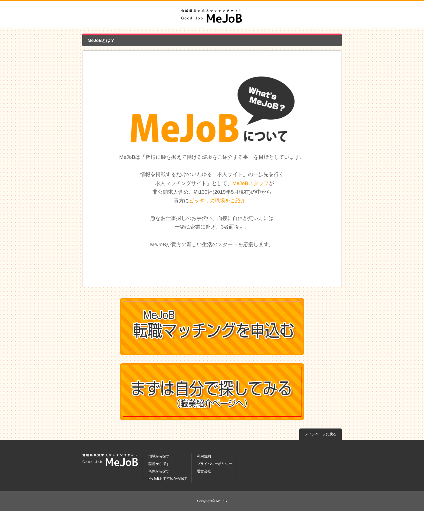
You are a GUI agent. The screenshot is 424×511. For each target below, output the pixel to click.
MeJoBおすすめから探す (167, 478)
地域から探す (159, 456)
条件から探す (159, 471)
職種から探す (159, 464)
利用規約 (204, 456)
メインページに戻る (320, 434)
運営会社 (204, 471)
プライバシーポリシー (214, 464)
